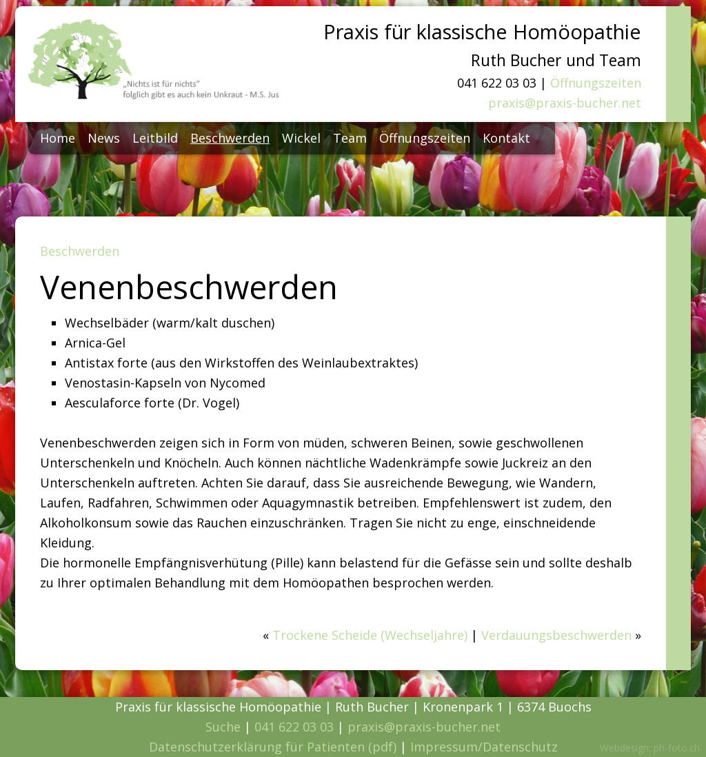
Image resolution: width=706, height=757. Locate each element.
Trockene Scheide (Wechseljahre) (369, 635)
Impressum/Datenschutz (484, 746)
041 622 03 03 (294, 726)
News (104, 138)
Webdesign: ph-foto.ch (650, 747)
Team (350, 138)
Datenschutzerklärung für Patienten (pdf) (272, 746)
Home (57, 138)
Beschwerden (230, 138)
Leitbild (155, 138)
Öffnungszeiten (595, 82)
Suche (223, 726)
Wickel (301, 138)
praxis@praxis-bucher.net (564, 102)
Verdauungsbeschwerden (556, 635)
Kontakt (506, 138)
